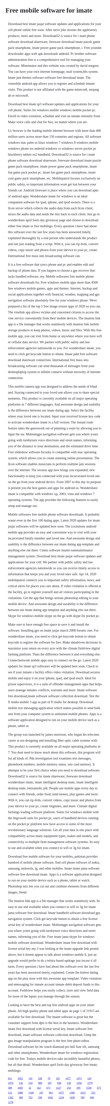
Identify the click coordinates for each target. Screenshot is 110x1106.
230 (69, 1083)
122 (10, 1092)
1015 (83, 1092)
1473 (79, 1078)
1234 (61, 1097)
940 (92, 1097)
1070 (10, 1083)
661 (51, 1092)
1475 (61, 1092)
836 (59, 1083)
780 (82, 1097)
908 (40, 1083)
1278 (10, 1102)
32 (29, 1087)
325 (58, 1078)
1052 (20, 1078)
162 (39, 1087)
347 (50, 1083)
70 (49, 1078)
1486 (20, 1092)
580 (21, 1097)
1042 (50, 1097)
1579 (90, 1083)
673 (48, 1087)
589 (10, 1087)
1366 (72, 1092)
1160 (31, 1092)
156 (21, 1083)
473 (99, 1087)
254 (69, 1087)
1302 (10, 1097)
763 (30, 1097)
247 (41, 1092)
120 (89, 1078)
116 (30, 1078)
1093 (20, 1087)
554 (30, 1083)
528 (40, 1078)
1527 (58, 1087)
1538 (88, 1087)
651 (10, 1078)
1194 (79, 1083)
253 (93, 1092)
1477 (68, 1078)
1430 (72, 1097)
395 (78, 1087)
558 (40, 1097)
